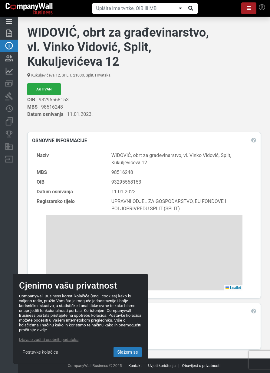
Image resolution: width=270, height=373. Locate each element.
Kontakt (135, 365)
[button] (248, 8)
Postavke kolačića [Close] (40, 352)
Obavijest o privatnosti (201, 365)
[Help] (262, 7)
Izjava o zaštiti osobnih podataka (48, 339)
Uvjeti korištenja (162, 365)
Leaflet (233, 288)
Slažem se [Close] (127, 352)
